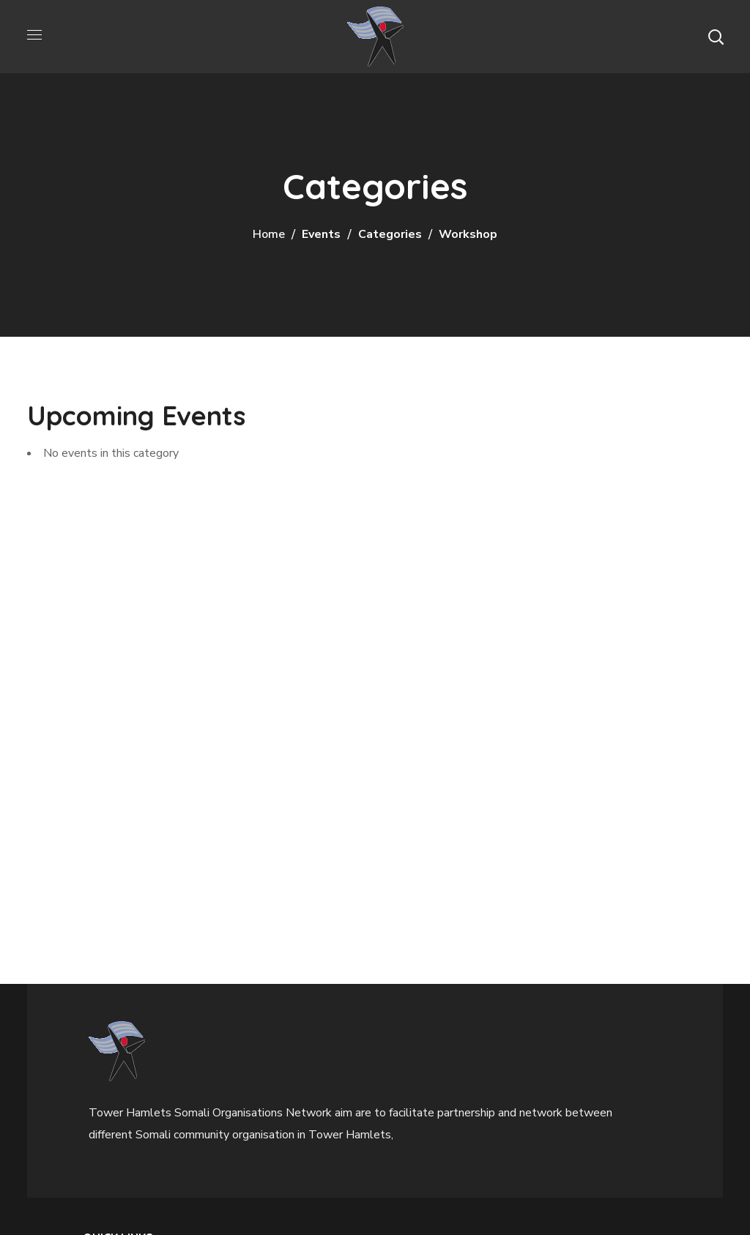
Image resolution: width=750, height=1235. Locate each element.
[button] (715, 36)
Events (321, 234)
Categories (390, 234)
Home (269, 234)
